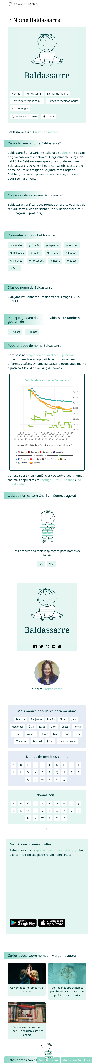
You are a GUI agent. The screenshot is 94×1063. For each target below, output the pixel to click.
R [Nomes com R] (64, 810)
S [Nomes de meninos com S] (71, 772)
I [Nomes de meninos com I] (71, 765)
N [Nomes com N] (35, 810)
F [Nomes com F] (49, 803)
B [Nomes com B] (21, 803)
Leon (66, 734)
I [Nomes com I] (71, 803)
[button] (21, 613)
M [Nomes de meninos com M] (28, 772)
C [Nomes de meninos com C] (28, 765)
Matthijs (20, 719)
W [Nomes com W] (42, 818)
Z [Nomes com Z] (64, 818)
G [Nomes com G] (57, 803)
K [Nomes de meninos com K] (13, 772)
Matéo (51, 719)
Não (51, 564)
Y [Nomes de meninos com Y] (57, 779)
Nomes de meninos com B (27, 101)
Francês (72, 245)
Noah (63, 719)
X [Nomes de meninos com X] (49, 779)
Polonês (16, 260)
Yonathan (21, 741)
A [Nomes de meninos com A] (14, 765)
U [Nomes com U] (28, 818)
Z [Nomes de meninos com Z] (64, 779)
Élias (31, 726)
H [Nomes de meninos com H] (64, 765)
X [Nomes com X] (49, 818)
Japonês (71, 253)
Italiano (53, 253)
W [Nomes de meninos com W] (42, 779)
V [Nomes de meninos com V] (35, 779)
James (33, 332)
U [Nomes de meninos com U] (28, 779)
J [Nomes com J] (78, 803)
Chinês (33, 245)
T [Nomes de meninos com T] (78, 772)
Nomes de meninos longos (62, 101)
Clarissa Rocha (52, 689)
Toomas (16, 734)
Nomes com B (33, 93)
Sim (41, 564)
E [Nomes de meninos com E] (42, 765)
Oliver (44, 734)
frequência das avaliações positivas (50, 355)
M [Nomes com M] (28, 810)
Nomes (16, 93)
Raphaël (37, 741)
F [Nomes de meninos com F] (49, 765)
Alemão (16, 245)
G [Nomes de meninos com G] (57, 765)
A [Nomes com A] (14, 803)
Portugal (46, 480)
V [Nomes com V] (35, 818)
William (31, 734)
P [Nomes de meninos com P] (49, 772)
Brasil (57, 480)
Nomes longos (20, 108)
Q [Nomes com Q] (57, 810)
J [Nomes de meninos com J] (78, 765)
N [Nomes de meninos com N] (35, 772)
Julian (50, 741)
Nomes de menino (57, 93)
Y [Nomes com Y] (57, 818)
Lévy (77, 734)
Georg (16, 332)
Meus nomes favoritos (75, 1060)
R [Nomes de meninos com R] (64, 772)
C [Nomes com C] (28, 803)
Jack (74, 719)
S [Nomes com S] (71, 810)
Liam (53, 726)
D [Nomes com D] (35, 803)
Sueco (72, 260)
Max (55, 734)
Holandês (17, 253)
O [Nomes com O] (43, 810)
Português (36, 260)
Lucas (65, 726)
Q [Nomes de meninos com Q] (57, 772)
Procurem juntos (48, 1060)
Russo (55, 260)
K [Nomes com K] (13, 810)
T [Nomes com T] (78, 810)
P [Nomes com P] (49, 810)
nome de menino (47, 132)
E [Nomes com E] (42, 803)
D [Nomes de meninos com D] (35, 765)
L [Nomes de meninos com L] (21, 772)
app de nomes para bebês (53, 850)
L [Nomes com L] (21, 810)
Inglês (35, 253)
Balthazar (66, 153)
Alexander (17, 726)
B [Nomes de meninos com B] (21, 765)
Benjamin (36, 719)
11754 (48, 116)
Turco (14, 268)
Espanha (68, 480)
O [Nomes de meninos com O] (43, 772)
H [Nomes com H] (64, 803)
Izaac (42, 726)
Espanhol (52, 245)
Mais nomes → (67, 741)
